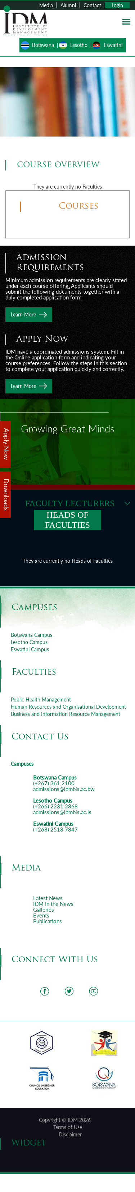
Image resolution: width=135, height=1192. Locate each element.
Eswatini (113, 45)
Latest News (48, 898)
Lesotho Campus (29, 642)
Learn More (23, 314)
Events (41, 915)
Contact (92, 5)
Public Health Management (41, 699)
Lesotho (78, 45)
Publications (47, 921)
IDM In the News (53, 904)
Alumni (68, 5)
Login (117, 5)
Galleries (43, 909)
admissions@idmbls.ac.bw (64, 789)
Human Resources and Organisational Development (68, 707)
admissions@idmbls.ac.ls (62, 812)
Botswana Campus (31, 635)
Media (46, 5)
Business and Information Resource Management (65, 714)
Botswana (43, 45)
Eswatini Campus (30, 649)
